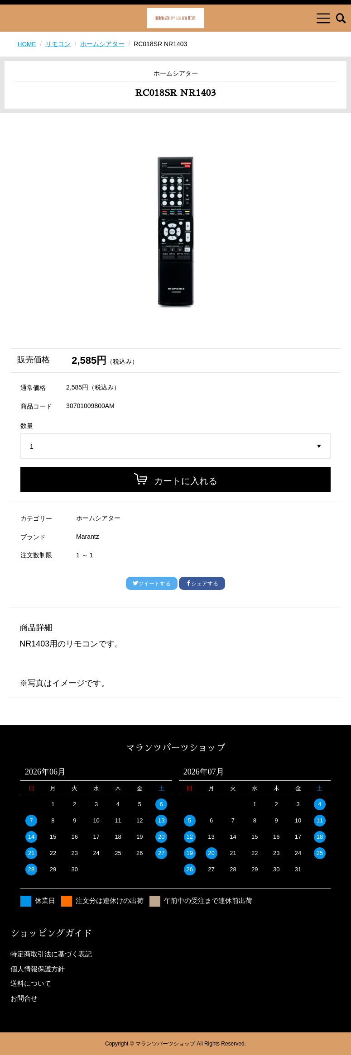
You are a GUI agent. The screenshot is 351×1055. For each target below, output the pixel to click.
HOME (27, 44)
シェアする (202, 583)
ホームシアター (103, 44)
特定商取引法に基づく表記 (51, 954)
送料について (30, 983)
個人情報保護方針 (37, 968)
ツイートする (152, 583)
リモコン (58, 44)
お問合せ (24, 998)
